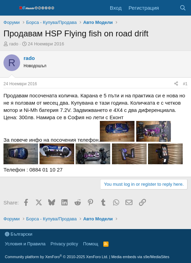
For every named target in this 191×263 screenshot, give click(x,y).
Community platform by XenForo (56, 257)
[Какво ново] (169, 7)
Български (18, 234)
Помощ (90, 243)
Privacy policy (64, 243)
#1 (185, 83)
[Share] (176, 84)
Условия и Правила (25, 243)
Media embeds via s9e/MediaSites (140, 257)
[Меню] (9, 8)
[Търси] (183, 7)
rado (13, 43)
